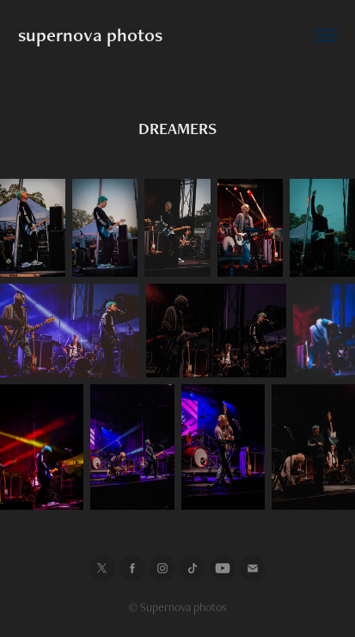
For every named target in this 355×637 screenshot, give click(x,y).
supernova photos (90, 34)
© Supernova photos (177, 607)
